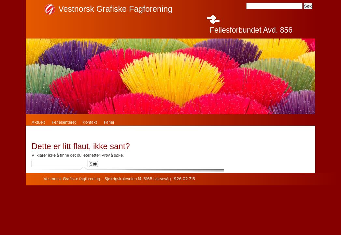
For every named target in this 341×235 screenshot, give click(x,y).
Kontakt (90, 122)
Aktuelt (38, 122)
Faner (109, 122)
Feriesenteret (64, 122)
